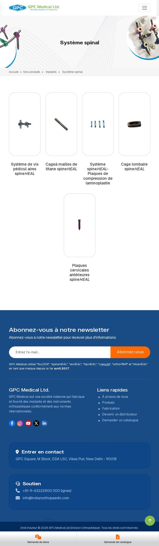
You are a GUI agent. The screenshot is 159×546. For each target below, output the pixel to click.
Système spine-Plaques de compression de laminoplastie (97, 173)
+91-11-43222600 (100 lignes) (47, 490)
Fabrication (111, 408)
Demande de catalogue (117, 542)
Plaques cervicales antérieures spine (79, 272)
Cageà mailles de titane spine (61, 166)
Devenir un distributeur (119, 414)
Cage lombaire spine (134, 166)
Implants (51, 72)
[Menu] (144, 8)
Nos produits (31, 72)
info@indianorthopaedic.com (46, 498)
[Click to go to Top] (150, 521)
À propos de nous (115, 397)
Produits (108, 402)
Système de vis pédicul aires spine (25, 169)
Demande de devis (38, 542)
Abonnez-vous (130, 351)
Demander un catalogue (120, 420)
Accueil (13, 72)
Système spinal (72, 72)
